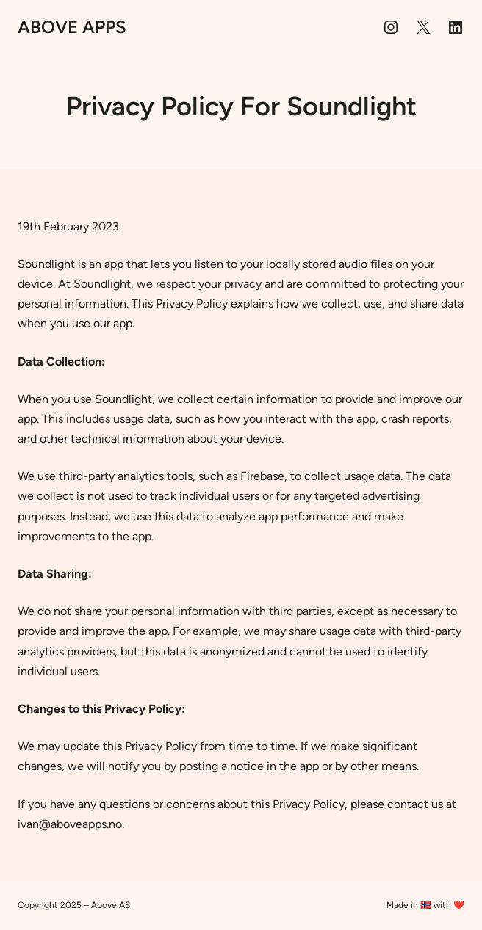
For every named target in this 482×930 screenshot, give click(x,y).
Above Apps (72, 26)
